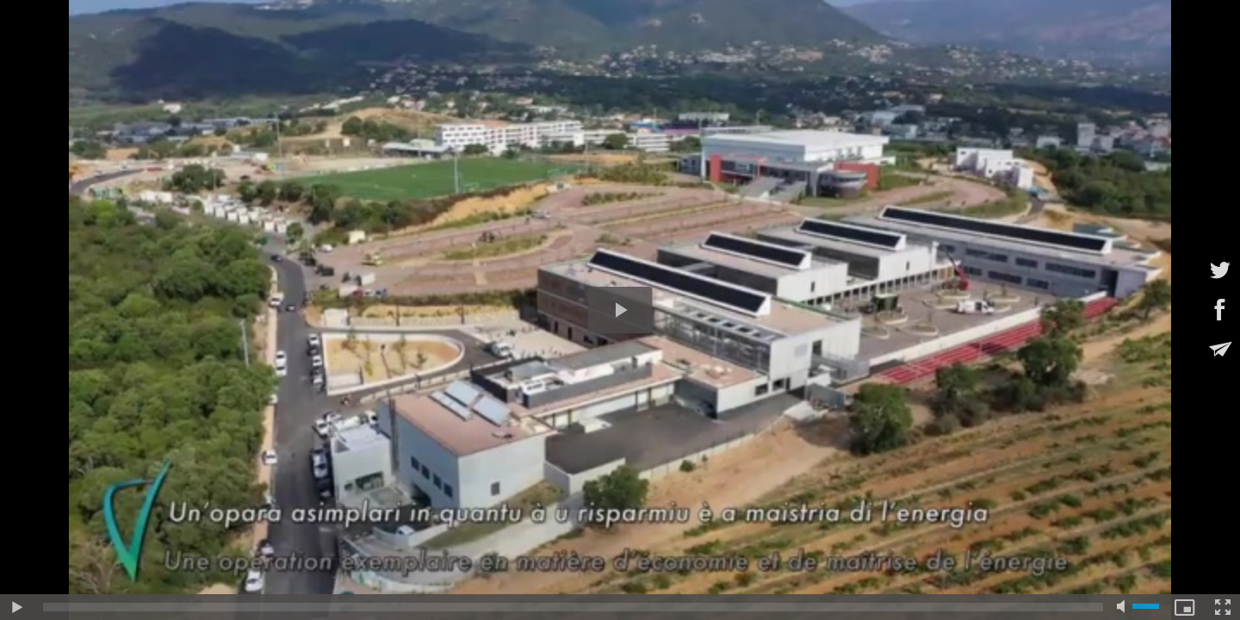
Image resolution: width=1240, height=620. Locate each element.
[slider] (573, 607)
